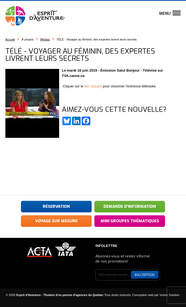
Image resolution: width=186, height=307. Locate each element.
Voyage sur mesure (56, 221)
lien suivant (93, 86)
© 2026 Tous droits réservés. (69, 295)
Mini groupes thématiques (130, 221)
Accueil (10, 39)
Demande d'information (129, 206)
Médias (45, 39)
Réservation (56, 206)
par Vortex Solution (166, 295)
